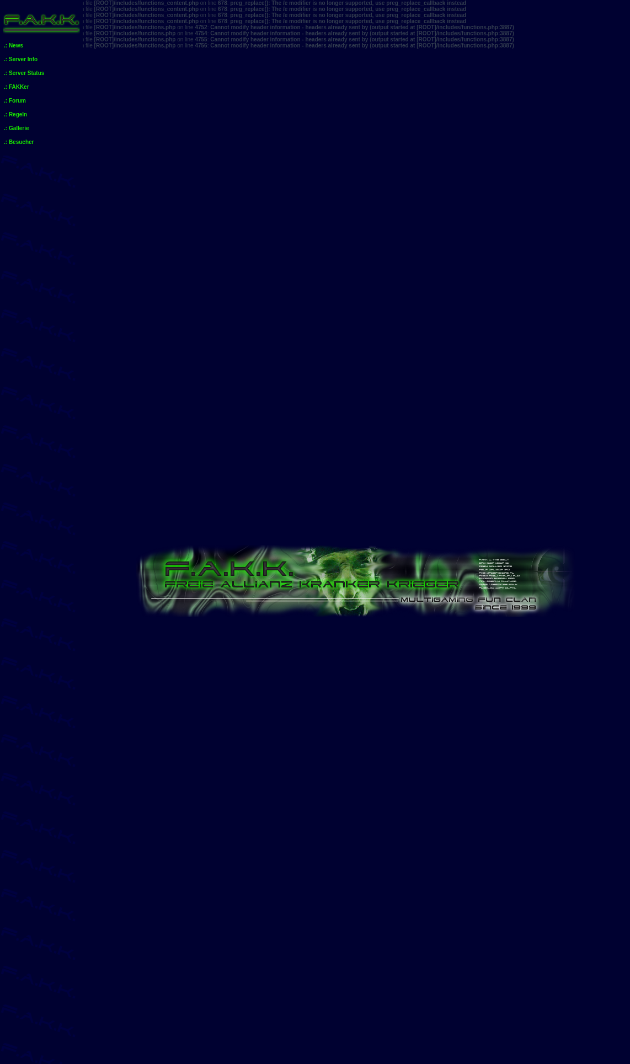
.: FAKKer (16, 87)
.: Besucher (19, 142)
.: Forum (15, 101)
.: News (13, 45)
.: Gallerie (16, 128)
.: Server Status (24, 73)
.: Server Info (21, 59)
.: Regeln (15, 114)
